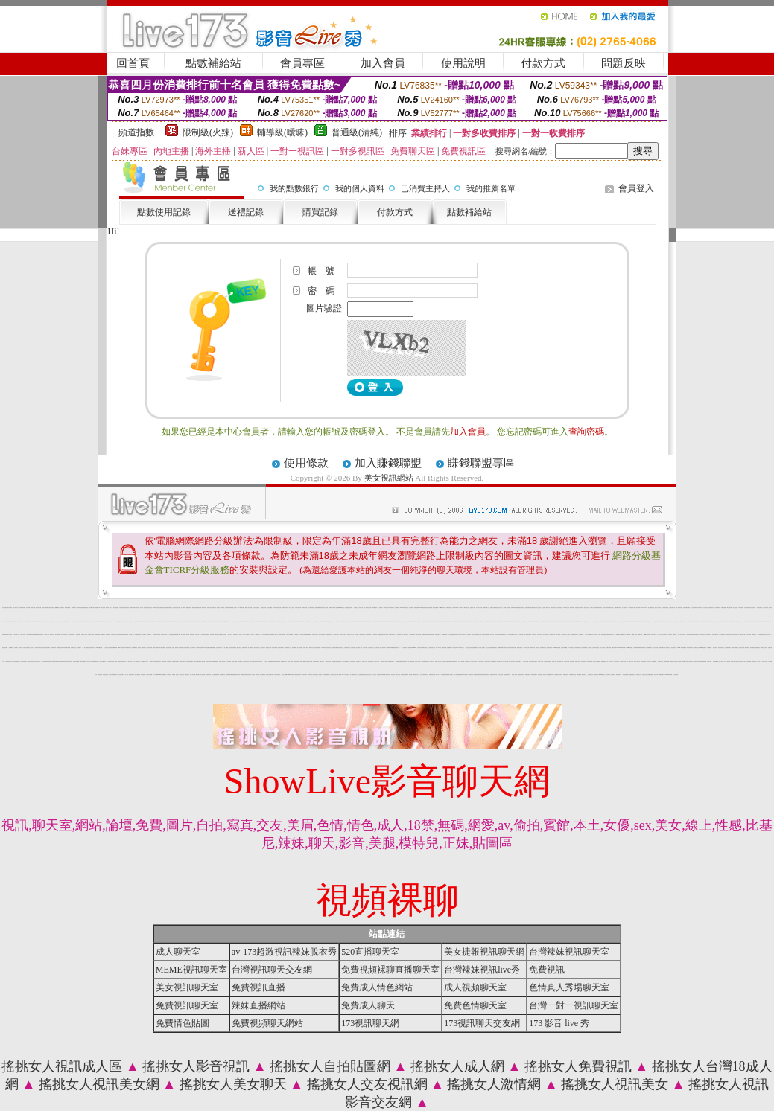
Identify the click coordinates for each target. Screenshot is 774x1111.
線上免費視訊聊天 (137, 661)
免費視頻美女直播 (673, 661)
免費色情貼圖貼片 (534, 674)
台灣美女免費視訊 (182, 661)
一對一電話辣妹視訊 (404, 647)
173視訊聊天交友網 (110, 661)
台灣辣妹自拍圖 (666, 661)
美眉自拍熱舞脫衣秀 (346, 661)
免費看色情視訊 (527, 674)
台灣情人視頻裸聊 (246, 634)
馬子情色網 (197, 634)
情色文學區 (469, 634)
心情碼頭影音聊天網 (285, 607)
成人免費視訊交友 (463, 634)
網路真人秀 (548, 607)
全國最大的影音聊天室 (610, 634)
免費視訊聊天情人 (438, 634)
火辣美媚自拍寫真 (362, 634)
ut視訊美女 (198, 674)
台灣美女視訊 (690, 661)
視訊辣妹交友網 (51, 661)
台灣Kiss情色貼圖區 (647, 634)
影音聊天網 (656, 674)
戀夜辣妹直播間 (404, 661)
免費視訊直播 (258, 987)
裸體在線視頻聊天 (282, 634)
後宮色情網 (187, 647)
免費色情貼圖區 (723, 607)
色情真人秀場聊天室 (569, 987)
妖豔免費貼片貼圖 (218, 634)
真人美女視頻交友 (16, 634)
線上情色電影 (192, 634)
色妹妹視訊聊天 (53, 647)
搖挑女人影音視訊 (196, 1066)
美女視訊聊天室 (549, 647)
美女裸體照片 (79, 647)
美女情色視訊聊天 (24, 661)
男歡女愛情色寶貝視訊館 (520, 607)
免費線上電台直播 (222, 661)
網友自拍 (187, 634)
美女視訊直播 (735, 607)
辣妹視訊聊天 (572, 607)
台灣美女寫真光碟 (711, 607)
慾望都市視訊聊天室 (168, 607)
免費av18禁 (513, 607)
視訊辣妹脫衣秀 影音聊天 (306, 674)
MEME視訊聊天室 (191, 969)
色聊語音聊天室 (616, 661)
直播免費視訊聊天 (728, 647)
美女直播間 (543, 607)
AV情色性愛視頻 (171, 634)
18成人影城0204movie (157, 674)
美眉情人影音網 (334, 647)
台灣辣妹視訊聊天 (8, 661)
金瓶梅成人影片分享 (350, 634)
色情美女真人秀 (741, 647)
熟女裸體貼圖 (11, 647)
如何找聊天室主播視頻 (537, 607)
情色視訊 (253, 674)
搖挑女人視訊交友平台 (499, 607)
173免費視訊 (709, 647)
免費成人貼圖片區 (518, 661)
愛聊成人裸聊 (302, 661)
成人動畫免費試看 (411, 661)
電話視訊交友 (644, 674)
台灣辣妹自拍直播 (80, 607)
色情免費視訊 (752, 647)
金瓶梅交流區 (85, 607)
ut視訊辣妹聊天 (391, 607)
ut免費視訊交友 (128, 647)
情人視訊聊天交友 (107, 647)
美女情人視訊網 (291, 607)
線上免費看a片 (380, 607)
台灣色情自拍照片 (51, 607)
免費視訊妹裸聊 (274, 647)
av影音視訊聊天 (545, 634)
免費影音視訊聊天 (432, 647)
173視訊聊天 (323, 647)
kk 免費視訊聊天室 (573, 674)
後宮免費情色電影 (761, 634)
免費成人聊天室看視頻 (596, 661)
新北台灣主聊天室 (594, 634)
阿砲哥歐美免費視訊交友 (695, 634)
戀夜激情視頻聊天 (296, 661)
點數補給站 (213, 63)
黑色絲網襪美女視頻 (550, 674)
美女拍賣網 (386, 634)
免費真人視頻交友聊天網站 (211, 607)
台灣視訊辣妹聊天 (22, 607)
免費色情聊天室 (162, 607)
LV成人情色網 (206, 647)
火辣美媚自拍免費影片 (425, 661)
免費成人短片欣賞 (438, 661)
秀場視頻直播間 (448, 607)
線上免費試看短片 (618, 634)
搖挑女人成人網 (457, 1066)
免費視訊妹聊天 (244, 647)
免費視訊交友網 (638, 674)
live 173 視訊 (438, 647)
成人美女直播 (678, 661)
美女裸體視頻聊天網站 (326, 674)
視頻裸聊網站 (270, 661)
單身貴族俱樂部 (374, 607)
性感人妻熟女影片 (767, 634)
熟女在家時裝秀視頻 (311, 607)
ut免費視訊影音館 (425, 634)
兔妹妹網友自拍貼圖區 (156, 634)
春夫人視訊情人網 (31, 647)
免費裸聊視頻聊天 (501, 647)
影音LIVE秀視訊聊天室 (533, 661)
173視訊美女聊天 (690, 647)
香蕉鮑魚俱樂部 (97, 634)
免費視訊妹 (379, 674)
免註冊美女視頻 (660, 661)
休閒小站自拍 (302, 634)
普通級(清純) (357, 132)
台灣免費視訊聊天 (317, 647)
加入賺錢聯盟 (388, 463)
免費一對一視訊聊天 (679, 607)
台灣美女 (110, 674)
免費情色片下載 (742, 634)
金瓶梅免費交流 (73, 647)
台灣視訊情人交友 (371, 647)
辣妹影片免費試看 (734, 661)
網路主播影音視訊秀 (367, 674)
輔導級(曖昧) (282, 132)
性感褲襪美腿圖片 (212, 647)
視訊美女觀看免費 (45, 607)
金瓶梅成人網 (472, 607)
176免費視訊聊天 (45, 661)
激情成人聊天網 (764, 661)
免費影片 (207, 634)
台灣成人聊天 (74, 607)
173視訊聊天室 (740, 607)
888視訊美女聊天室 (682, 634)
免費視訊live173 (615, 647)
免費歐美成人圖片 (316, 661)
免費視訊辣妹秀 (63, 661)
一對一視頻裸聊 (77, 634)
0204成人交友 (131, 634)
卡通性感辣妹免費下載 (741, 661)
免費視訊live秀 (715, 661)
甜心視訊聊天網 (435, 607)
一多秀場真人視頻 (412, 634)
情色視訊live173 (456, 647)
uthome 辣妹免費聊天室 (681, 647)
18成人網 (759, 661)
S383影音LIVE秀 (644, 607)
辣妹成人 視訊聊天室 (390, 674)
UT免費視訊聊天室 (632, 674)
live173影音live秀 (621, 647)
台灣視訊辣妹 (746, 607)
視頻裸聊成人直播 (138, 634)
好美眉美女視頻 (467, 661)
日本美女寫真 (699, 607)
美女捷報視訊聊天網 (484, 952)
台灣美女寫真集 (539, 634)
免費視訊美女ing (76, 661)
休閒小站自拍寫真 (343, 634)
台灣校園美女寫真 (729, 634)
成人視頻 (218, 607)
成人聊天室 (178, 952)
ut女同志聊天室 (528, 634)
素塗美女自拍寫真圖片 (46, 647)
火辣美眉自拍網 (352, 661)
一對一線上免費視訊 (85, 647)
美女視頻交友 (613, 674)
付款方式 (543, 63)
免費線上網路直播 (215, 661)
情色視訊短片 (263, 647)
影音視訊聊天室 (131, 674)
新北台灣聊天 (252, 634)
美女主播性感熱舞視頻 (215, 674)
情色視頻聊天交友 (296, 634)
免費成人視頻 (577, 661)
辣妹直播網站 (294, 647)
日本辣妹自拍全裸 (479, 607)
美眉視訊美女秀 (457, 634)
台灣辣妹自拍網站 (399, 661)
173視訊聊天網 (526, 647)
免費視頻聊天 (572, 661)
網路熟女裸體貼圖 (308, 634)
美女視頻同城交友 (182, 647)
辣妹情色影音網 (653, 634)
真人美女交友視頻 (264, 634)
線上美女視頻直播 (727, 661)
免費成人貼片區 (540, 661)
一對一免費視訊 (602, 647)
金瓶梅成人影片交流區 (490, 634)
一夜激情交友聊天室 (329, 634)
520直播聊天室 (370, 952)
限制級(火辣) (208, 132)
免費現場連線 (444, 634)
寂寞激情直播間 (368, 634)
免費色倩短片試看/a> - (385, 661)
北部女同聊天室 (192, 647)
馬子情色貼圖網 (223, 634)
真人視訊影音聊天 (752, 607)
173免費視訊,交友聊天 (144, 661)
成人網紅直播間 (374, 634)
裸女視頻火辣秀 (507, 647)
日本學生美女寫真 (298, 607)
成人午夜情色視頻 (203, 634)
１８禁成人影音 (46, 634)
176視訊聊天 (465, 674)
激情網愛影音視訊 (578, 647)
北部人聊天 (16, 647)
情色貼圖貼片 (144, 634)
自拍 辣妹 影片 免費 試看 (171, 674)
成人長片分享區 (376, 661)
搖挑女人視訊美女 (614, 1084)
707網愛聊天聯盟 (241, 607)
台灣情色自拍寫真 (553, 607)
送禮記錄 (246, 212)
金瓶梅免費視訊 (475, 647)
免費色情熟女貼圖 (432, 674)
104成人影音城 (634, 634)
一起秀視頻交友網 (445, 661)
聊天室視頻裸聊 (625, 674)
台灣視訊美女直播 (153, 661)
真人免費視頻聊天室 (353, 674)
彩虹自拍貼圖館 (269, 607)
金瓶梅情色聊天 (661, 647)
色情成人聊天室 (305, 647)
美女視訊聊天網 (38, 607)
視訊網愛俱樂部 (449, 647)
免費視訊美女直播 (478, 634)
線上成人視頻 (202, 674)
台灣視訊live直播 (455, 607)
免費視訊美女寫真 (522, 634)
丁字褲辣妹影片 (257, 634)
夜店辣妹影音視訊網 (428, 607)
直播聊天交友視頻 (84, 634)
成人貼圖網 (28, 607)
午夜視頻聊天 (62, 607)
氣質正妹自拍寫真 (512, 661)
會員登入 (636, 188)
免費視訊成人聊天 (764, 647)
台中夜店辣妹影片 (672, 607)
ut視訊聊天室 (346, 674)
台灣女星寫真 (103, 607)
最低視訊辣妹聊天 (431, 634)
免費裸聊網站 (103, 634)
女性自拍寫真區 (563, 634)
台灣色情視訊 (328, 647)
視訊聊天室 (257, 674)
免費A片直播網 (505, 661)
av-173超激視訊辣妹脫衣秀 (284, 952)
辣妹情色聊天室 (673, 647)
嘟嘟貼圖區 (57, 607)
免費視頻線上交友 (288, 647)
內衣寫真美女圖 (498, 634)
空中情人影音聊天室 (660, 634)
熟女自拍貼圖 (510, 634)
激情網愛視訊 (114, 674)
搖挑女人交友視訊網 (367, 1084)
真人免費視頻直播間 (444, 674)
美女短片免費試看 (121, 674)
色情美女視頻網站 (277, 674)
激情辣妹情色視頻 (40, 634)
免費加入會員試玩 (637, 661)
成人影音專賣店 (228, 661)
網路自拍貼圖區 (748, 661)
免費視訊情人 (675, 634)
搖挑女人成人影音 (362, 607)
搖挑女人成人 (611, 607)
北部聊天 (568, 634)
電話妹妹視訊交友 (257, 647)
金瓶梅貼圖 (212, 634)
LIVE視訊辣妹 (422, 607)
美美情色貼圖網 (34, 634)
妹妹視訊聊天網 (483, 674)
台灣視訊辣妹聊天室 (735, 647)
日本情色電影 (688, 634)
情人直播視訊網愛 (451, 634)
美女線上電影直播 (461, 661)
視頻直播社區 (240, 661)
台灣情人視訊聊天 (513, 647)
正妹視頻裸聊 (28, 634)
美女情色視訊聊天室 (665, 607)
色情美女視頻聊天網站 (269, 674)
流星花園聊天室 (222, 674)
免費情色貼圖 (444, 647)
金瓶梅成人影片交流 (486, 607)
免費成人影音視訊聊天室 (452, 661)
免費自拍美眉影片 (391, 661)
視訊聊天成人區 (130, 661)
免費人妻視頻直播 (703, 661)
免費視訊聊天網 (229, 674)
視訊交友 (544, 674)
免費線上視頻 (554, 661)
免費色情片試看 (499, 661)
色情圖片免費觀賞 (650, 674)
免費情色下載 (492, 607)
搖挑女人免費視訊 (578, 1066)
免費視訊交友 (187, 674)
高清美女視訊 (649, 661)
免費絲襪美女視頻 (685, 661)
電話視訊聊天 (183, 634)
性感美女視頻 (643, 661)
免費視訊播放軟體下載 (529, 607)
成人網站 (126, 674)
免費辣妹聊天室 (532, 647)
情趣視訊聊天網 (263, 607)
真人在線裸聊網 (398, 634)
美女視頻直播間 (162, 647)
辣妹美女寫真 (599, 607)
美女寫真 (107, 607)
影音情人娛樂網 (284, 674)
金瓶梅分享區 (640, 634)
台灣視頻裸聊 (635, 647)
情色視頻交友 (52, 634)
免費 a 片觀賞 (398, 674)
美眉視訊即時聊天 (281, 647)
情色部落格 (20, 647)
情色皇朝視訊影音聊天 (348, 607)
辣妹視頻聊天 (149, 634)
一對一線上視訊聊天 (481, 647)
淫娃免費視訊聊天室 (507, 674)
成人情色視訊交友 (667, 647)
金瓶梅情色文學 (552, 634)
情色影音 (139, 647)
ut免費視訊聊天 (57, 661)
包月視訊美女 (705, 607)
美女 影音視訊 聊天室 (256, 607)
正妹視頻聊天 (169, 661)
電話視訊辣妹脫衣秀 (276, 661)
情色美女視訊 (182, 674)
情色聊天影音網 (608, 647)
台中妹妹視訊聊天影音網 (277, 607)
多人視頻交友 (356, 607)
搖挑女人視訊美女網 (99, 1084)
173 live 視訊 (654, 661)
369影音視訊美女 (156, 607)
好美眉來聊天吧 (334, 661)
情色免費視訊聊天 (543, 647)
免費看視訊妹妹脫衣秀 (236, 674)
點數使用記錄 (164, 212)
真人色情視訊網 (675, 674)
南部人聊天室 (721, 661)
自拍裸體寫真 (581, 634)
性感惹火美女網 (525, 661)
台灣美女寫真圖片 (156, 647)
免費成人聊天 (462, 647)
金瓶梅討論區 (754, 634)
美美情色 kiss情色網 (113, 647)
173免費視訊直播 (571, 647)
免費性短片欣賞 (328, 661)
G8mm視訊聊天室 (442, 607)
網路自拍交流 (239, 647)
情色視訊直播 (115, 607)
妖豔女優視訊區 (262, 674)
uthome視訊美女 (602, 674)
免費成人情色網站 (118, 661)
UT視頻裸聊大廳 (177, 634)
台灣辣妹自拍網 (566, 661)
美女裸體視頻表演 (651, 607)
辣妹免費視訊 (596, 647)
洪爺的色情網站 (105, 674)
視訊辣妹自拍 (377, 647)
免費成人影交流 (364, 661)
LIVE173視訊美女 (102, 661)
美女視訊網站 (388, 477)
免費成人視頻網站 (259, 661)
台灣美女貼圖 (33, 607)
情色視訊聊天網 (149, 647)
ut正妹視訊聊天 (729, 607)
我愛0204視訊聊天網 (618, 607)
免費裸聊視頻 (108, 634)
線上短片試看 (432, 661)
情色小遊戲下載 (708, 634)
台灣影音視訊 (121, 607)
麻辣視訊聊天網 (368, 607)
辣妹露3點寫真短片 (38, 647)
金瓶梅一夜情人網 (175, 647)
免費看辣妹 (164, 674)
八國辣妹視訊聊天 (133, 607)
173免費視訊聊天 (649, 647)
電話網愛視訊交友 (284, 661)
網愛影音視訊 (747, 647)
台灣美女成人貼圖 (149, 674)
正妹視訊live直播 (564, 647)
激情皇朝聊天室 (370, 661)
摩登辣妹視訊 (204, 607)
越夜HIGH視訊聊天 (340, 607)
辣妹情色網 (537, 647)
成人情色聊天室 (519, 647)
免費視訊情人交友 (124, 661)
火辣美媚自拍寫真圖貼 (574, 634)
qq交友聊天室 (608, 674)
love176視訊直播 (99, 647)
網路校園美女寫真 (60, 647)
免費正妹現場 (558, 634)
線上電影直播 (202, 661)
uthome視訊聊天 (629, 647)
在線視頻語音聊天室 (521, 674)
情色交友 (240, 634)
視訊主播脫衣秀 (137, 674)
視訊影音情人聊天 (359, 647)
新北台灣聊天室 (717, 607)
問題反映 (623, 63)
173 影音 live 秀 (559, 1023)
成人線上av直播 (225, 647)
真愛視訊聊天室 (618, 674)
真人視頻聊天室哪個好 (404, 674)
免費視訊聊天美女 (334, 674)
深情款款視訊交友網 (176, 607)
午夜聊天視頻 (471, 674)
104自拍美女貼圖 (466, 607)
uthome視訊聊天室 (291, 674)
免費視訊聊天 (540, 674)
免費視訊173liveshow (412, 647)
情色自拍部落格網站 (189, 661)
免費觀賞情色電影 (477, 674)
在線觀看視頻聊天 (381, 634)
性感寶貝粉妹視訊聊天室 (148, 607)
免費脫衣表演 (534, 634)
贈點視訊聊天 (596, 674)
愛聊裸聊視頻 (603, 661)
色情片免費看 (365, 647)
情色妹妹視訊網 (559, 607)
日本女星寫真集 (765, 607)
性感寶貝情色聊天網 (228, 607)
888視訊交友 (623, 634)
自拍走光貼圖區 (748, 634)
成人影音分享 (275, 634)
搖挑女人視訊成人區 (61, 1066)
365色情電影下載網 (632, 607)
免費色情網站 (143, 674)
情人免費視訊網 (250, 647)
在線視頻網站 (100, 674)
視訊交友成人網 (382, 647)
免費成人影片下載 (504, 634)
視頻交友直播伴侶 (253, 661)
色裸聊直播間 (416, 607)
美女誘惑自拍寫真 (480, 661)
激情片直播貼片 (209, 661)
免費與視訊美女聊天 (175, 661)
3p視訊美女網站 (566, 607)
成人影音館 (484, 634)
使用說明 (463, 63)
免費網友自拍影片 (315, 634)
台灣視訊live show (83, 661)
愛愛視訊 (320, 674)
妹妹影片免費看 (234, 661)
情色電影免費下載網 (124, 634)
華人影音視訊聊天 (694, 607)
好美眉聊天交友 (358, 661)
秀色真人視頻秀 (290, 661)
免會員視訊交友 (754, 661)
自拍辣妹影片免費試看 (547, 661)
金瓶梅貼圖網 (317, 607)
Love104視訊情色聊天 (404, 607)
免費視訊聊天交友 (697, 647)
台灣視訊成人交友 (591, 647)
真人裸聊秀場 (183, 607)
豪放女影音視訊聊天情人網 (196, 607)
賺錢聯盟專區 (481, 463)
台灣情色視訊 (386, 607)
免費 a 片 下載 (438, 674)
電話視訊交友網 (268, 647)
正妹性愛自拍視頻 (487, 661)
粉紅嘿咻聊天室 (134, 647)
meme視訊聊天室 (703, 647)
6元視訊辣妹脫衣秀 (298, 674)
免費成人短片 (339, 661)
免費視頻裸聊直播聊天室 (390, 969)
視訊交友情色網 (655, 647)
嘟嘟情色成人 (629, 634)
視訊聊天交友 (89, 661)
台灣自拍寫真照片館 (735, 634)
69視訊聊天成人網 (66, 647)
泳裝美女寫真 (25, 647)
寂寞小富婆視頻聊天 (405, 634)
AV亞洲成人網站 (722, 634)
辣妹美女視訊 (158, 661)
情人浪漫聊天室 (624, 607)
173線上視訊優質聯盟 (602, 634)
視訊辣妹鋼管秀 (584, 647)
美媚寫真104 (97, 607)
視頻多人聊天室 (514, 674)
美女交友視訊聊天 (489, 647)
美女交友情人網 (515, 634)
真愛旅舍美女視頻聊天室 (579, 607)
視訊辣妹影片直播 (92, 647)
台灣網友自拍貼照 (91, 634)
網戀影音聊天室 (188, 607)
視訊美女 (177, 674)
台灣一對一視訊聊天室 (573, 1005)
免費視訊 (242, 674)
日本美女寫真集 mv (289, 634)
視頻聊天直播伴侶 (164, 634)
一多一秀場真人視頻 (630, 661)
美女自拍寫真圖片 (361, 674)
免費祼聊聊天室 (493, 661)
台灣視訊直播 (164, 661)
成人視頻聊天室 (475, 987)
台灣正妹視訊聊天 (37, 661)
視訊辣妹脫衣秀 (208, 674)
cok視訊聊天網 (304, 607)
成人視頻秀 (265, 661)
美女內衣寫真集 (118, 634)
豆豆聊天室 (113, 634)
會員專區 (302, 63)
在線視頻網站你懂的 (686, 607)
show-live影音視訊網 (556, 647)
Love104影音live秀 (668, 674)
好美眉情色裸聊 (589, 661)
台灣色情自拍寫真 (336, 634)
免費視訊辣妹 (144, 647)
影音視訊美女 (715, 647)
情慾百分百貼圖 (586, 607)
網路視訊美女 (494, 647)
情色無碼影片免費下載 (324, 607)
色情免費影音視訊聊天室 (558, 674)
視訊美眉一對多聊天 (139, 607)
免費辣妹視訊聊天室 (641, 647)
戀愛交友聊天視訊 (469, 647)
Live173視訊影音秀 (121, 647)
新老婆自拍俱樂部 (64, 634)
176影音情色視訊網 (199, 647)
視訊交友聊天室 (340, 647)
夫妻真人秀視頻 (22, 634)
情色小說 (111, 607)
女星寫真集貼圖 (702, 634)
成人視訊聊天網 (67, 607)
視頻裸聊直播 (4, 634)
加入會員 (383, 63)
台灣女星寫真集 (606, 607)
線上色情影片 (234, 607)
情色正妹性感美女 (721, 647)
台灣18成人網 (192, 674)
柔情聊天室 (222, 607)
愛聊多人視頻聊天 (658, 607)
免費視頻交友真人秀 (416, 674)
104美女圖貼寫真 (715, 634)
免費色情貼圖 (579, 674)
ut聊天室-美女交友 (425, 647)
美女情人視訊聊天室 (232, 647)
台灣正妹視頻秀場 (71, 634)
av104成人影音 (391, 634)
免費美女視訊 (757, 647)
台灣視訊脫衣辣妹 (69, 661)
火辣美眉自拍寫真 (246, 661)
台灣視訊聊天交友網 (272, 969)
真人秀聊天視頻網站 (314, 674)
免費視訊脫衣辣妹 (396, 647)
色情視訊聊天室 (759, 607)
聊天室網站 (356, 634)
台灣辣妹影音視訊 (347, 647)
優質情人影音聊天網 (248, 607)
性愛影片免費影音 (474, 661)
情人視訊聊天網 (500, 674)
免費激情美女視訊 (697, 661)
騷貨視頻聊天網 (418, 634)
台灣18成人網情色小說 (333, 607)
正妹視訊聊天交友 (219, 647)
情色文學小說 (230, 634)
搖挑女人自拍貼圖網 (330, 1066)
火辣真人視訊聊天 (588, 634)
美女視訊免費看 (299, 647)
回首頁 (133, 63)
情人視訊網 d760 (340, 674)
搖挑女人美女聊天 (233, 1084)
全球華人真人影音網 (593, 607)
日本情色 (473, 634)
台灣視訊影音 (419, 647)
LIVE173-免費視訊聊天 (16, 661)
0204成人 (461, 607)
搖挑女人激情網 (494, 1084)
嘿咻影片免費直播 (197, 661)
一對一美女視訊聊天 (609, 661)
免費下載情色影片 (92, 607)
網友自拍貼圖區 (57, 634)
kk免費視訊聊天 (661, 674)
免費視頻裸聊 (353, 647)
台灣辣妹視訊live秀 (389, 647)
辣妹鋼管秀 (638, 607)
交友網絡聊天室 (590, 674)
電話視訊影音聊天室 (247, 674)
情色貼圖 (665, 634)
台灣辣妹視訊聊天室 (569, 952)
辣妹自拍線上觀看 (560, 661)
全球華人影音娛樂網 (507, 607)
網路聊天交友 (311, 647)
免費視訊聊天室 (565, 674)
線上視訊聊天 (450, 674)
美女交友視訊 (374, 674)
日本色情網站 (411, 607)
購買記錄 (320, 212)
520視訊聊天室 (384, 674)
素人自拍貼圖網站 (322, 634)
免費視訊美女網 (235, 634)
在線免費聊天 (397, 607)
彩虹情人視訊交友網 (308, 661)
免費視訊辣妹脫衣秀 (493, 674)
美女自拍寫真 (9, 634)
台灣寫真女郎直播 (623, 661)
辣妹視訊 (487, 674)
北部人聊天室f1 (15, 607)
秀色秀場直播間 (583, 661)
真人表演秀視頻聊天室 (424, 674)
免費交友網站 (322, 661)
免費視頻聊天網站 (95, 661)
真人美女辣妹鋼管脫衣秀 (458, 674)
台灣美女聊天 (709, 661)
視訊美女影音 (126, 607)
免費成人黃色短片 (418, 661)
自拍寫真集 (670, 634)
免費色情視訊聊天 (31, 661)
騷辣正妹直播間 (270, 634)
